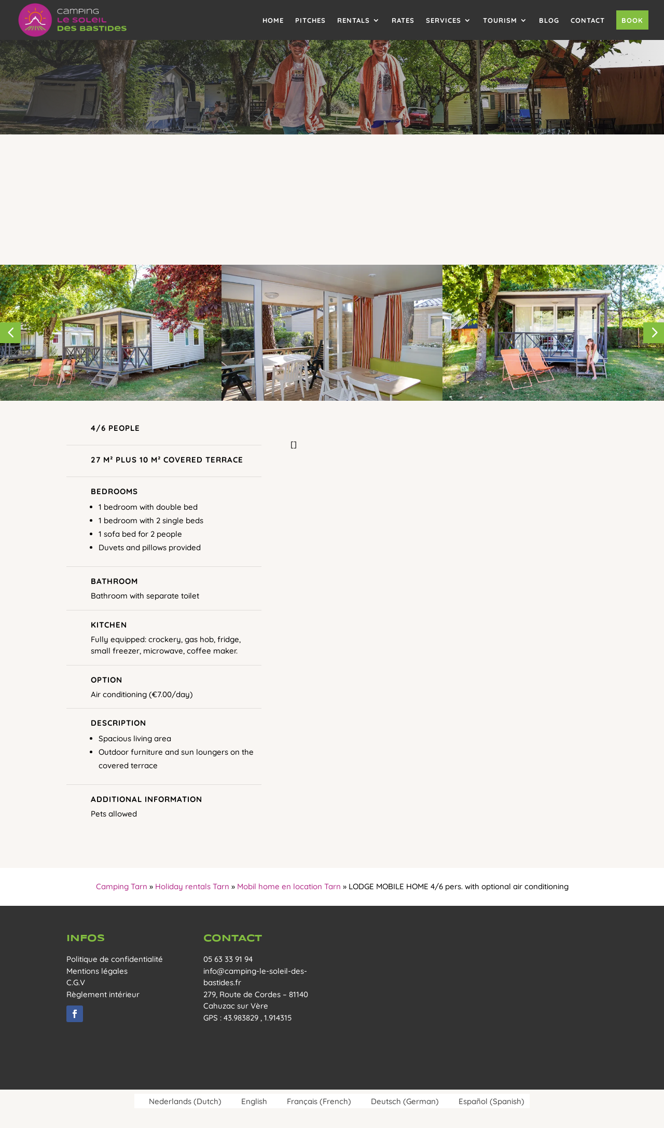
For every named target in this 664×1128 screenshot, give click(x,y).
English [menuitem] (254, 1101)
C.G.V (75, 982)
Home (273, 20)
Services (443, 20)
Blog (549, 20)
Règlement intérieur (103, 994)
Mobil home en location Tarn (289, 886)
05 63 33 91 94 (228, 959)
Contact (588, 20)
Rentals (353, 20)
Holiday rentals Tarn (192, 886)
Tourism (500, 20)
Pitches (310, 20)
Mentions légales (97, 971)
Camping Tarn (121, 886)
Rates (403, 20)
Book (632, 20)
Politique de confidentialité (114, 959)
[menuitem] (180, 1101)
